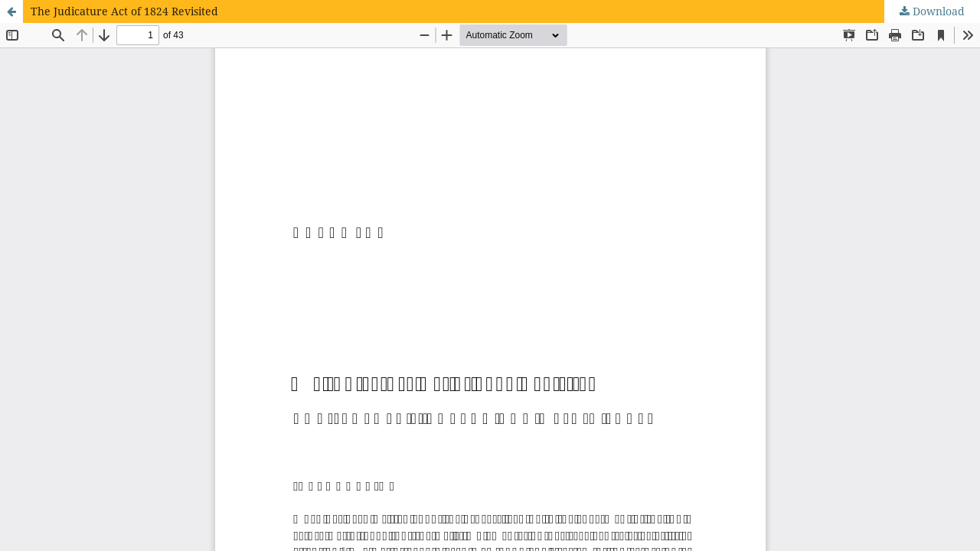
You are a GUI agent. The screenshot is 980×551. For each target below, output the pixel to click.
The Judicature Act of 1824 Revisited (124, 11)
